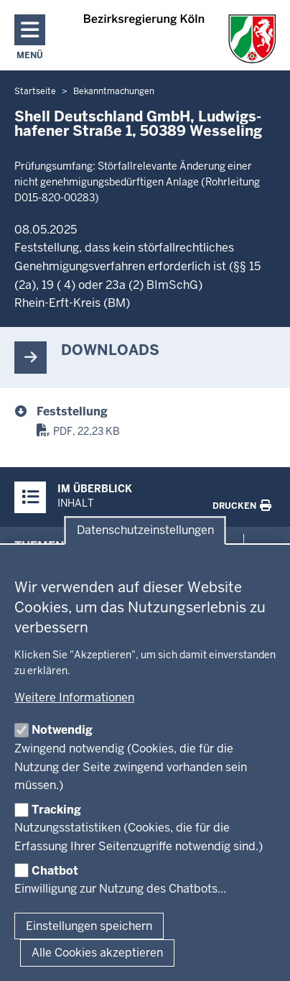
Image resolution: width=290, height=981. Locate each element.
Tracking (56, 809)
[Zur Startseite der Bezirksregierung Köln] (180, 38)
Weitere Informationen (74, 697)
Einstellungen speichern (89, 926)
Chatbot (55, 870)
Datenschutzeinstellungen (145, 530)
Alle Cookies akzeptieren (97, 952)
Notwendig (62, 729)
